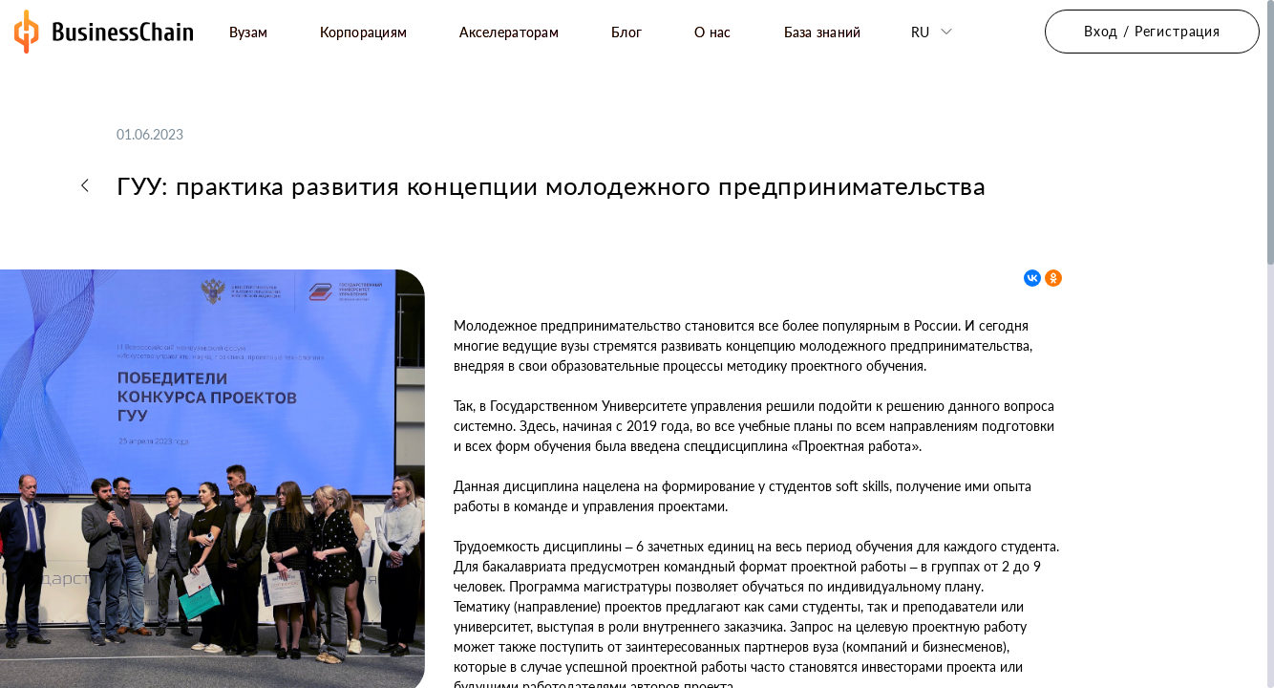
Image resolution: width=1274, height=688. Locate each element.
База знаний (822, 32)
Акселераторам (509, 32)
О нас (712, 32)
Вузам (248, 32)
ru (920, 32)
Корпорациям (363, 32)
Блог (626, 32)
